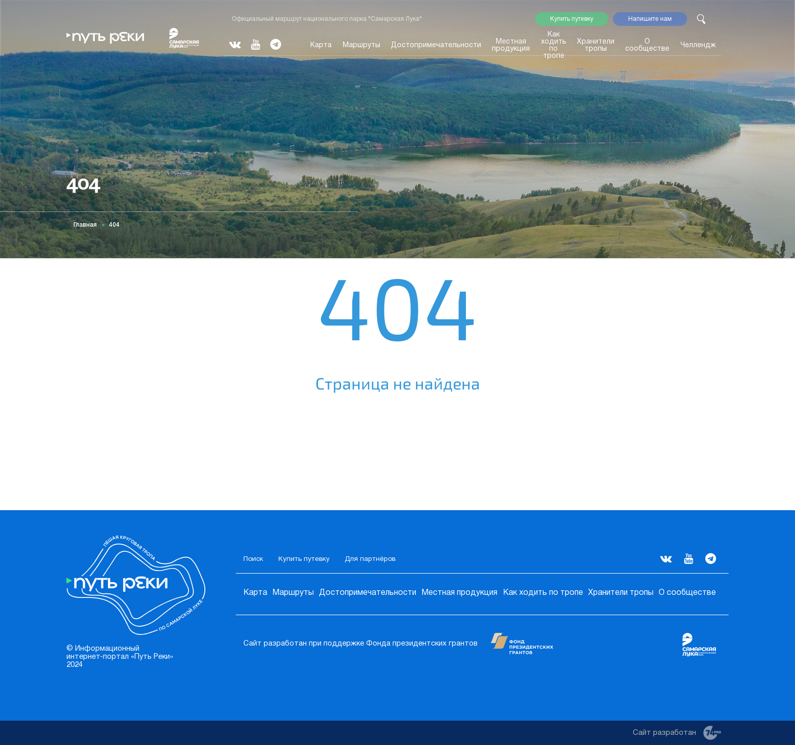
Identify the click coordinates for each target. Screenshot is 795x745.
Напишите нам (650, 19)
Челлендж (698, 45)
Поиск (253, 559)
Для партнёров (370, 559)
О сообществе (647, 45)
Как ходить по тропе (553, 45)
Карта (321, 45)
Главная (85, 225)
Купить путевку (571, 19)
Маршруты (361, 45)
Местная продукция (511, 45)
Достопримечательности (436, 45)
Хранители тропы (596, 45)
